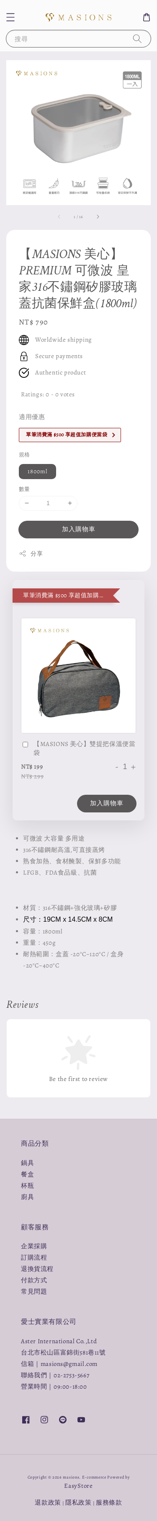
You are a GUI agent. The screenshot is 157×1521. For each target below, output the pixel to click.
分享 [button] (31, 554)
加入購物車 (78, 529)
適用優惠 (32, 417)
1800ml (37, 471)
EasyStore (78, 1485)
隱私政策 (78, 1502)
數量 (24, 489)
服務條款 (109, 1502)
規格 (24, 454)
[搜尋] (137, 38)
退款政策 (48, 1502)
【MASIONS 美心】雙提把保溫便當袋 (78, 748)
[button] (10, 17)
